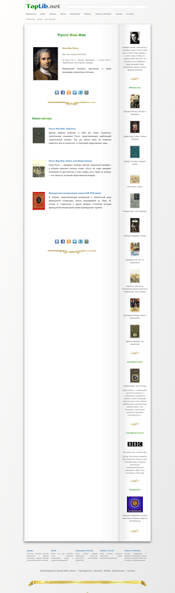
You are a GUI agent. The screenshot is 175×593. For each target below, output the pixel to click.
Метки (63, 14)
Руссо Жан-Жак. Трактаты (62, 129)
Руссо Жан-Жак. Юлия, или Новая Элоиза (70, 161)
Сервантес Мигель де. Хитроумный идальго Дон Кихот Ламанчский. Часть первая (135, 285)
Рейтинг (87, 14)
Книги (42, 14)
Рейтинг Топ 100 (107, 545)
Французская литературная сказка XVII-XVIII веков (75, 193)
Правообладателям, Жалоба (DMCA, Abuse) (58, 566)
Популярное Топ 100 (84, 545)
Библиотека (31, 14)
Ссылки (119, 14)
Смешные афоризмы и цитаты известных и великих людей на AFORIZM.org (135, 504)
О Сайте (130, 14)
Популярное (75, 14)
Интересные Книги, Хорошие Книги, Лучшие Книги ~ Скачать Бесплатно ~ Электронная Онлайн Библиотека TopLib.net (90, 577)
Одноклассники (118, 566)
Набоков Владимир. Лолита (135, 233)
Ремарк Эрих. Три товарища (135, 209)
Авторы (53, 14)
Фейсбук (107, 566)
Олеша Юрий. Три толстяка (135, 381)
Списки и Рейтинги (103, 14)
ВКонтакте (98, 566)
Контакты (131, 566)
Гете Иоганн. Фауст (135, 185)
